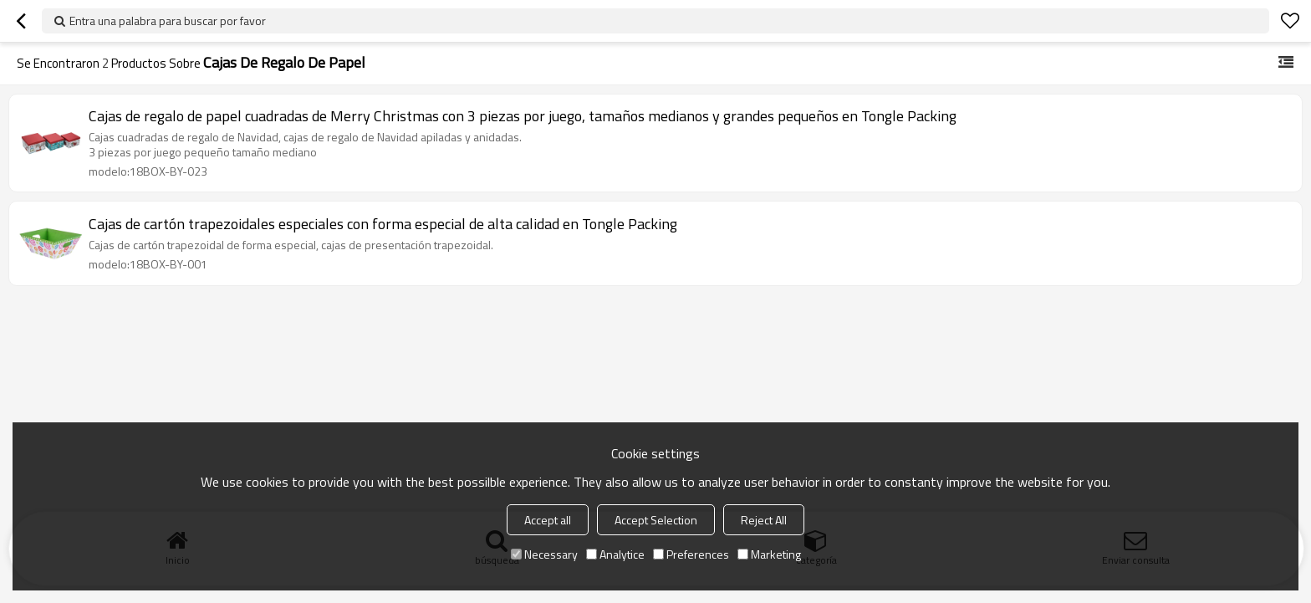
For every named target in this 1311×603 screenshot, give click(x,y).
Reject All (764, 520)
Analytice (615, 554)
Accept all (547, 520)
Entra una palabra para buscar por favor (167, 20)
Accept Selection (656, 520)
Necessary (544, 554)
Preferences (691, 554)
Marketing (769, 554)
